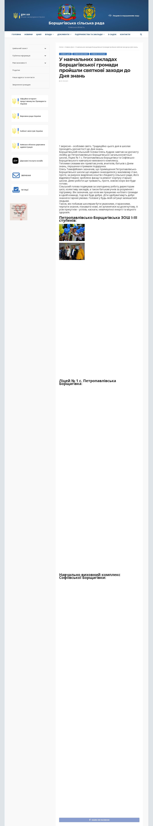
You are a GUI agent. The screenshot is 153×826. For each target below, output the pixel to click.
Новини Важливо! (81, 54)
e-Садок (112, 34)
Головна (16, 34)
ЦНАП (38, 34)
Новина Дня (65, 54)
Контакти (125, 34)
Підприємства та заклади (89, 34)
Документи (63, 34)
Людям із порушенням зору (126, 15)
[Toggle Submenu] (45, 48)
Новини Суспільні (98, 54)
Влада (48, 34)
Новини (28, 34)
